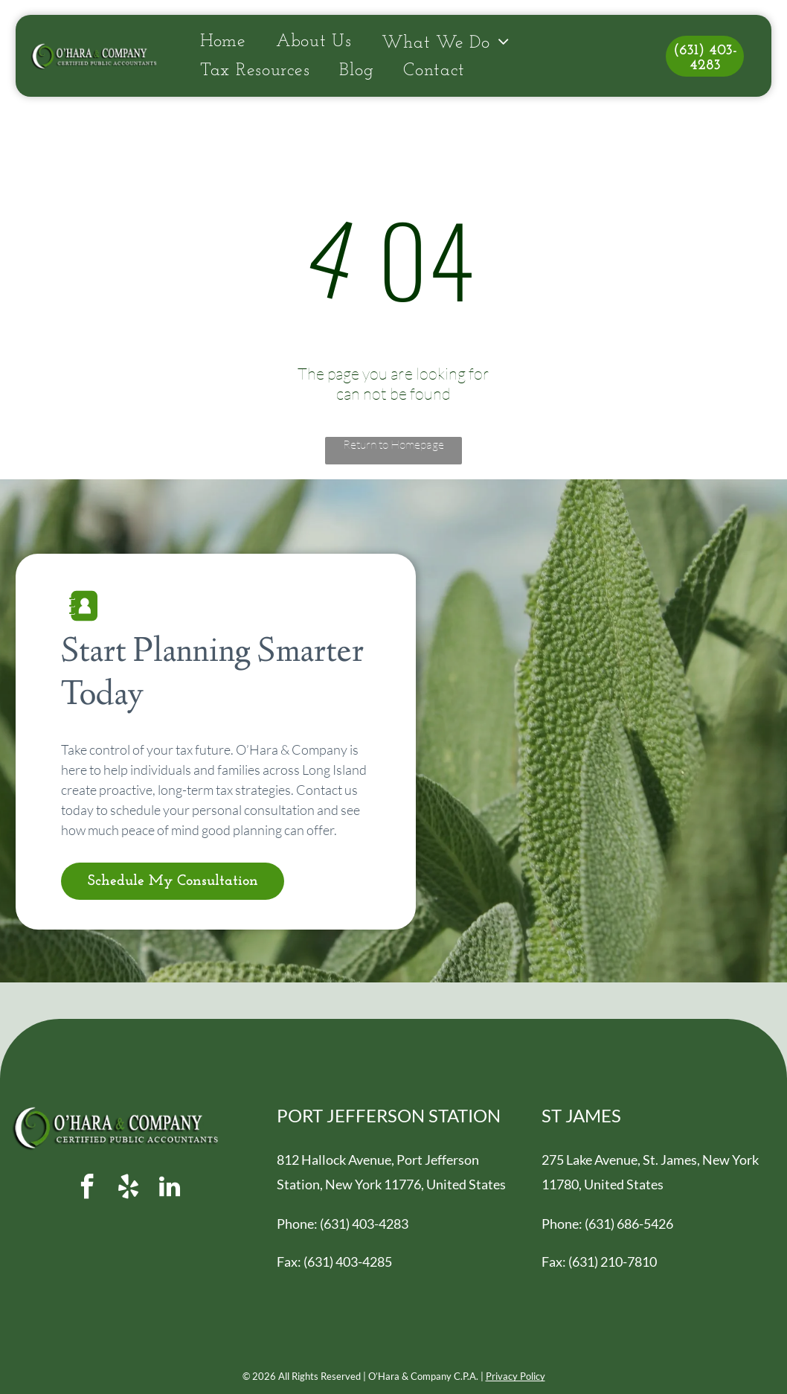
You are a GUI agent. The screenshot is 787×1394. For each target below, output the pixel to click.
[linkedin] (169, 1188)
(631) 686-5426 (629, 1223)
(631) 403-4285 (347, 1261)
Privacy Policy (515, 1376)
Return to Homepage (393, 444)
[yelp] (128, 1188)
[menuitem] (223, 42)
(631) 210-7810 (612, 1261)
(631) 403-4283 (364, 1223)
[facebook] (87, 1188)
